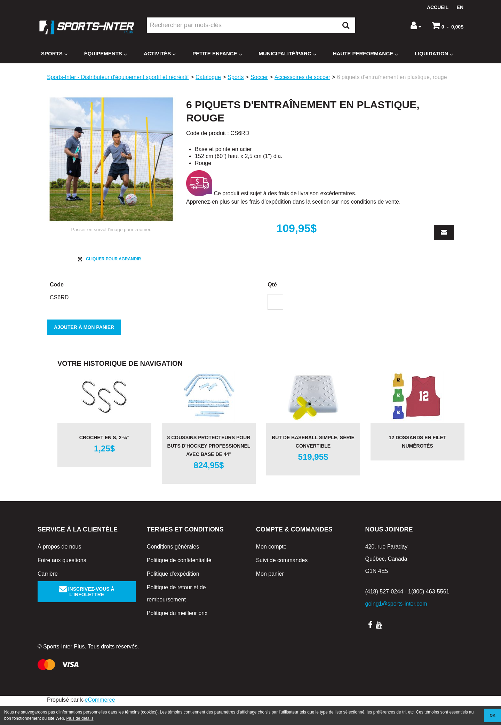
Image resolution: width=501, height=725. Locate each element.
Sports (54, 53)
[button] (447, 25)
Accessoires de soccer (302, 77)
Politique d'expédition (173, 595)
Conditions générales (173, 567)
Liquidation (434, 53)
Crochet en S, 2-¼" (104, 458)
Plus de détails (80, 718)
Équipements (105, 53)
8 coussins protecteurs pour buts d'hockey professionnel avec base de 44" (208, 467)
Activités (160, 53)
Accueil (437, 7)
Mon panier (270, 595)
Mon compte (271, 567)
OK (492, 715)
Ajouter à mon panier (84, 348)
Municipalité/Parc (287, 53)
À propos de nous (59, 567)
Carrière (48, 595)
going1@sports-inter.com (396, 625)
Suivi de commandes (282, 581)
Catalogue (208, 77)
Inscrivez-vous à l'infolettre (86, 612)
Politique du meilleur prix (177, 634)
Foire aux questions (62, 581)
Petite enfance (217, 53)
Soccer (259, 77)
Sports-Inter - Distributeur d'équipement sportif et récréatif (118, 77)
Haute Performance (365, 53)
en (460, 7)
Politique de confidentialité (179, 581)
